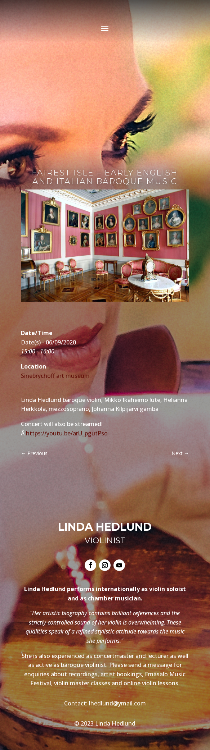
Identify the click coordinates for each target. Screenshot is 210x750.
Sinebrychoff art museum (55, 376)
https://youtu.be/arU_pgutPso (67, 433)
